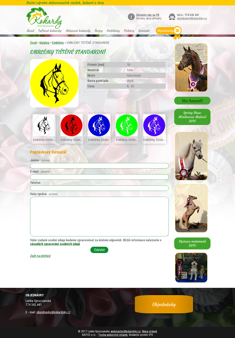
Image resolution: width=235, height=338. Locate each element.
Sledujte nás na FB (147, 15)
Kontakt (144, 31)
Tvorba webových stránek (113, 335)
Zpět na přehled (40, 256)
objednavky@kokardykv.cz (192, 18)
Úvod (30, 31)
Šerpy (99, 31)
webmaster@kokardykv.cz (126, 331)
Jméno (40, 160)
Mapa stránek (149, 331)
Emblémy (113, 31)
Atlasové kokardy (78, 31)
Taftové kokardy (49, 31)
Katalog (44, 43)
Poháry (129, 31)
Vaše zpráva (44, 194)
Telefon (35, 183)
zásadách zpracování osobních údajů (55, 244)
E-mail (40, 171)
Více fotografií (192, 101)
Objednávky (165, 31)
